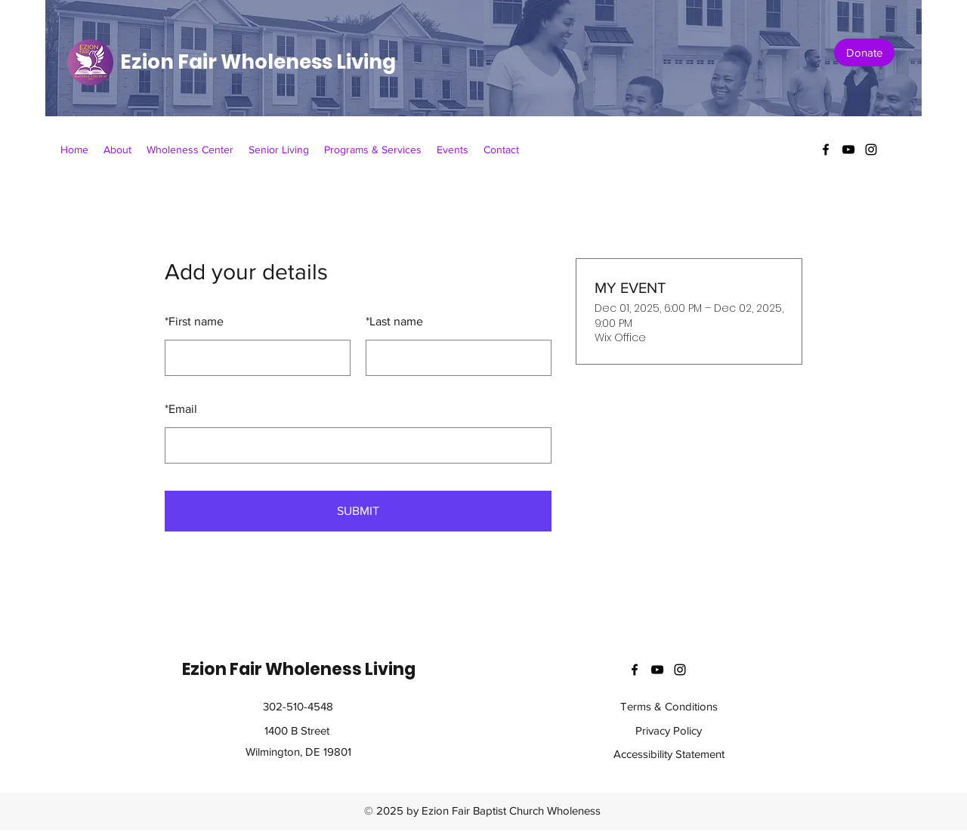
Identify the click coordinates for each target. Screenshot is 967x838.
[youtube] (848, 149)
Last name (394, 321)
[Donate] (864, 52)
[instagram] (871, 149)
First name (194, 321)
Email (181, 408)
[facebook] (825, 149)
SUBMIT (358, 510)
